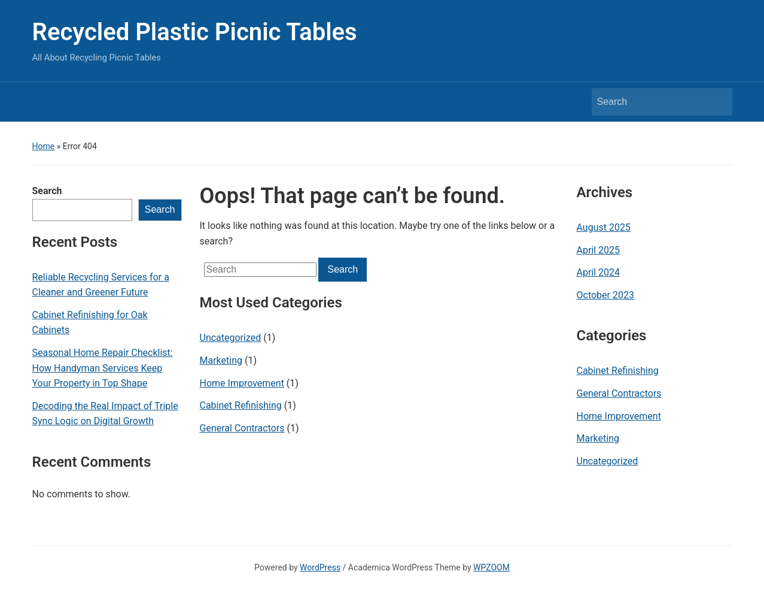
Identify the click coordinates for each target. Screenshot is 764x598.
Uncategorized (230, 337)
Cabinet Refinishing (241, 405)
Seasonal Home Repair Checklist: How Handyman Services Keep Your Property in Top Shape (102, 368)
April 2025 (598, 250)
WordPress (320, 567)
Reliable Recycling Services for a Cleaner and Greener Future (100, 284)
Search (47, 191)
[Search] (651, 102)
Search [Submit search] (717, 102)
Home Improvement (242, 383)
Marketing (221, 360)
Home (43, 146)
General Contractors (242, 428)
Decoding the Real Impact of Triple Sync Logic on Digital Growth (105, 413)
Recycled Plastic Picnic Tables (194, 32)
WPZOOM (491, 567)
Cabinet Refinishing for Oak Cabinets (90, 322)
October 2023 (605, 295)
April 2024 (598, 272)
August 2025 (604, 227)
